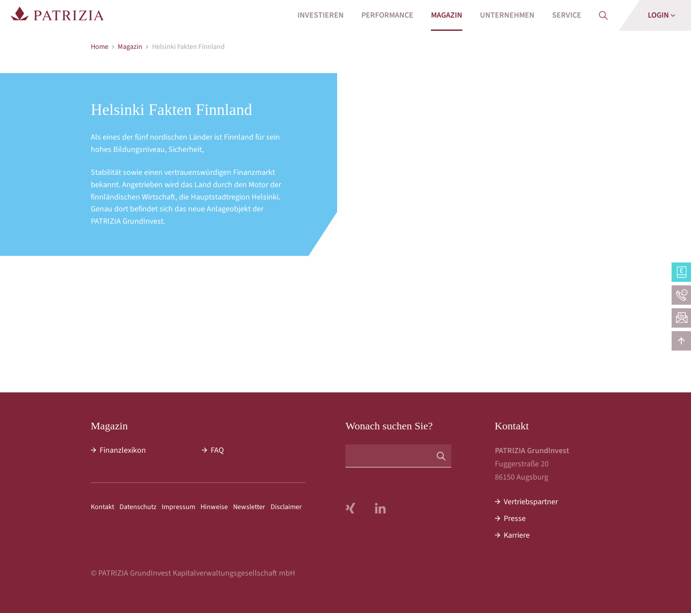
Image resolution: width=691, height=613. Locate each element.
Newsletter (249, 507)
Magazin (130, 47)
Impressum (178, 507)
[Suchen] (441, 455)
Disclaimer (286, 507)
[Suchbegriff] (398, 456)
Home (99, 47)
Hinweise (214, 507)
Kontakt (102, 507)
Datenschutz (137, 507)
